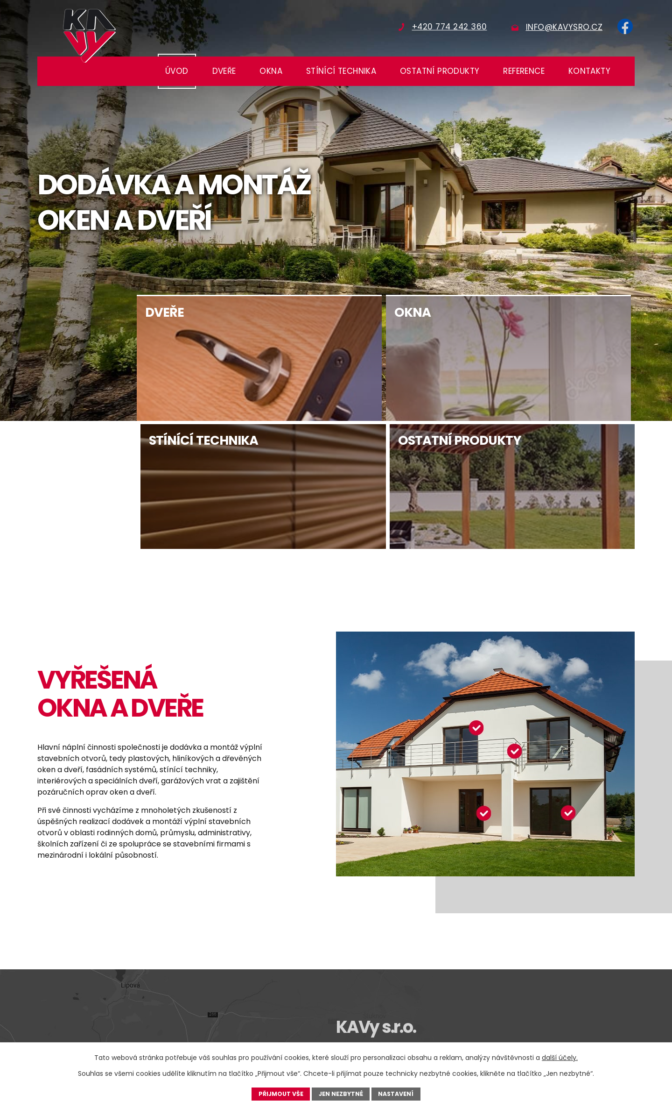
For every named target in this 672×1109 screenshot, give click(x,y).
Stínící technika (341, 71)
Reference (524, 71)
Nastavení (396, 1093)
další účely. (560, 1057)
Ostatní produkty (439, 71)
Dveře (224, 71)
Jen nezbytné (341, 1093)
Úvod (177, 71)
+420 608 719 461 (539, 982)
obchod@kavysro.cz (390, 993)
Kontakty (589, 71)
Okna (270, 71)
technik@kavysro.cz (545, 993)
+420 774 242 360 (386, 982)
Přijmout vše (280, 1093)
